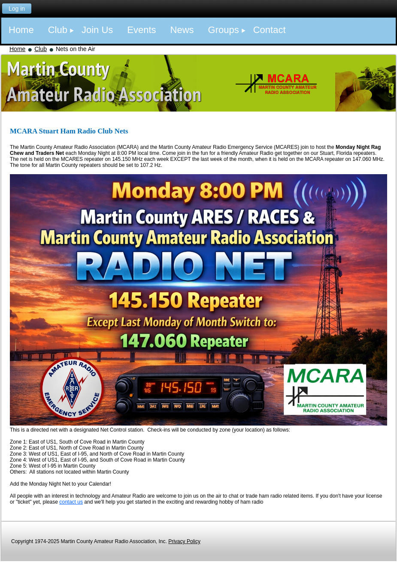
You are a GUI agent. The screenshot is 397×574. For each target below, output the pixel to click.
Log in (17, 8)
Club (40, 48)
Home (17, 48)
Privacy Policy (184, 541)
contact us (71, 502)
